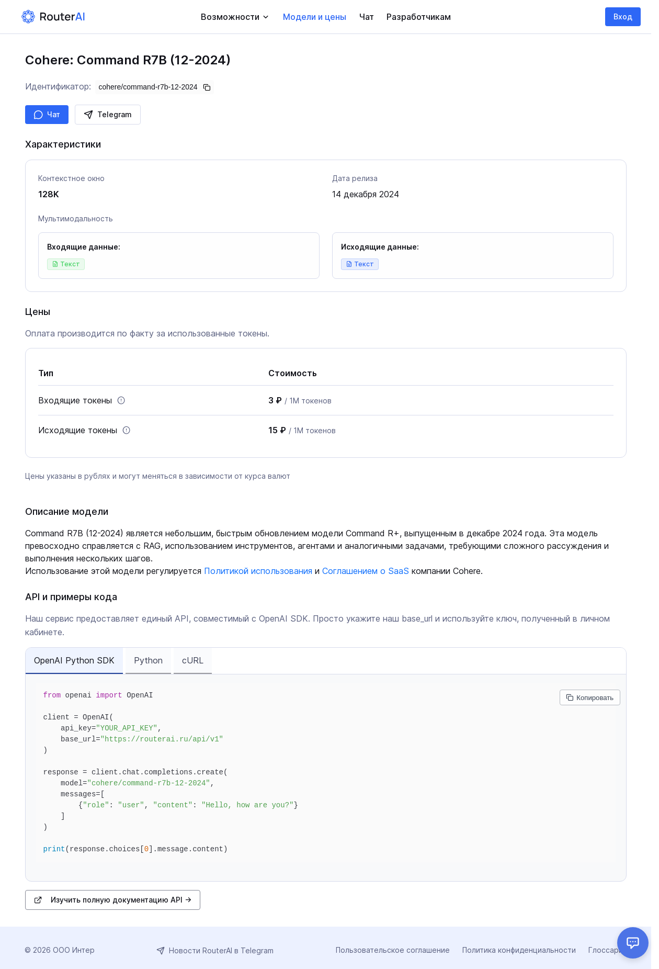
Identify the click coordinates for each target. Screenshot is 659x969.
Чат (46, 114)
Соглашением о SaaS (365, 571)
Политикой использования (258, 571)
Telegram (108, 114)
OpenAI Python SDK (74, 660)
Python (148, 660)
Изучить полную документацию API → (112, 899)
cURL (192, 660)
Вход (622, 16)
